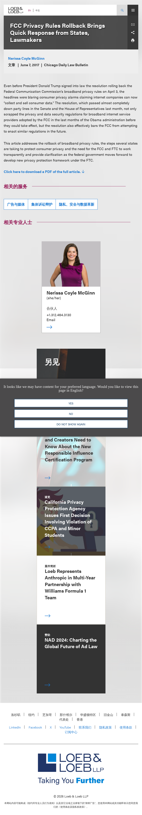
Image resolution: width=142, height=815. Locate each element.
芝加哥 (47, 714)
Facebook (35, 727)
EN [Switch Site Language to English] (29, 10)
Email (51, 319)
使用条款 (126, 727)
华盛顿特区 (88, 714)
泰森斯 (125, 714)
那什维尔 (66, 714)
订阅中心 (71, 732)
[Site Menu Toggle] (132, 10)
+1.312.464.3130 (59, 314)
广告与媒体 (16, 204)
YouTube (65, 727)
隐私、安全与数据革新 (76, 204)
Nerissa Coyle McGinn (26, 58)
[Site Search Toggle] (122, 10)
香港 (80, 719)
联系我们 (85, 727)
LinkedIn (15, 727)
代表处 (64, 719)
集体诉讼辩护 (41, 204)
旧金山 (108, 714)
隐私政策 (105, 727)
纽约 (31, 714)
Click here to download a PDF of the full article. (42, 172)
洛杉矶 (15, 714)
